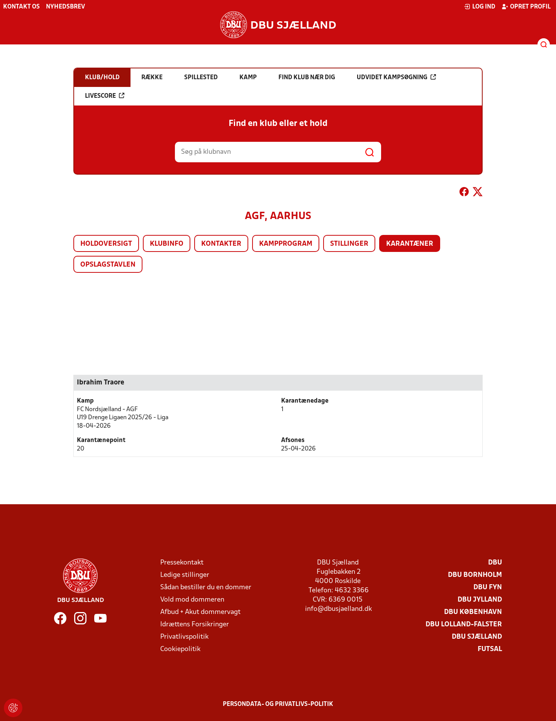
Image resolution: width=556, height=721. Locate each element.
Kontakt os (21, 7)
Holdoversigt (106, 244)
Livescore (104, 96)
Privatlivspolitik (184, 637)
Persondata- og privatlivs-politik (278, 704)
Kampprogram (285, 244)
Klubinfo (166, 244)
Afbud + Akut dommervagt (200, 612)
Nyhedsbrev (65, 7)
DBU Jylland (480, 600)
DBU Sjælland (477, 637)
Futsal (490, 649)
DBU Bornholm (475, 575)
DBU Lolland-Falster (463, 624)
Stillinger (349, 244)
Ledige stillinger (184, 575)
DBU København (473, 612)
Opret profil (526, 6)
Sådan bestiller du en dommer (205, 587)
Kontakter (221, 244)
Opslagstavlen (108, 265)
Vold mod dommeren (192, 600)
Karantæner (409, 244)
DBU (495, 562)
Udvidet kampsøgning (396, 77)
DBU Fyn (487, 587)
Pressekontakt (181, 562)
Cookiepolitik (180, 649)
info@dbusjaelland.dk (338, 609)
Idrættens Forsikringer (194, 624)
